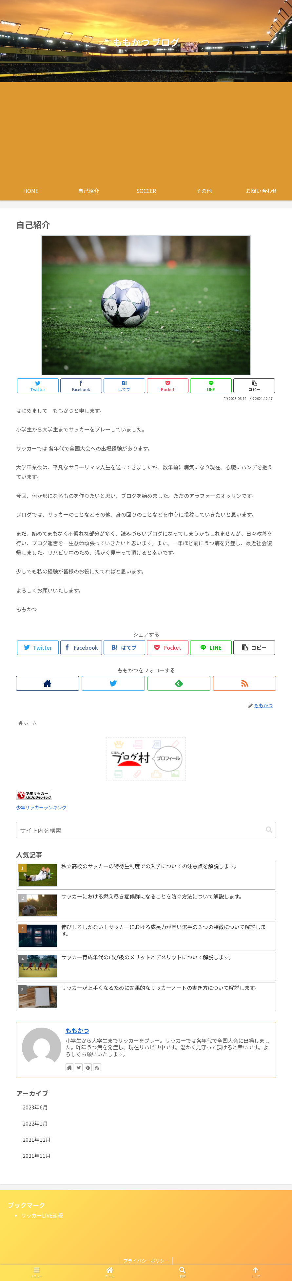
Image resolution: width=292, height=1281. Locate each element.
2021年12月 (37, 1139)
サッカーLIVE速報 (42, 1215)
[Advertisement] (146, 131)
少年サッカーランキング (41, 807)
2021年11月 (37, 1155)
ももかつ (77, 1030)
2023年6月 (35, 1107)
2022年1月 (35, 1123)
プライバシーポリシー (146, 1260)
